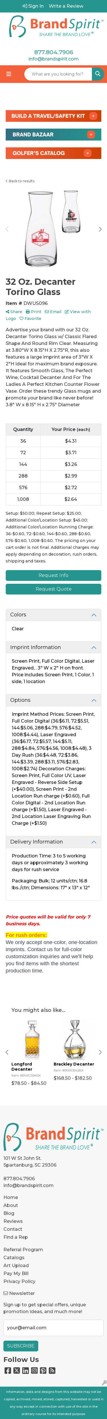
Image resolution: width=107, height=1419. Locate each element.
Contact (12, 1229)
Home (10, 1197)
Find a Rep (15, 1237)
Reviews (13, 1221)
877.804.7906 (53, 52)
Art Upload (16, 1265)
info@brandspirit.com (54, 59)
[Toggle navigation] (9, 74)
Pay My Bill (16, 1273)
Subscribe (21, 1346)
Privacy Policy (19, 1281)
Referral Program (23, 1249)
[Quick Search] (58, 74)
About (10, 1205)
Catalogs (14, 1257)
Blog (8, 1213)
